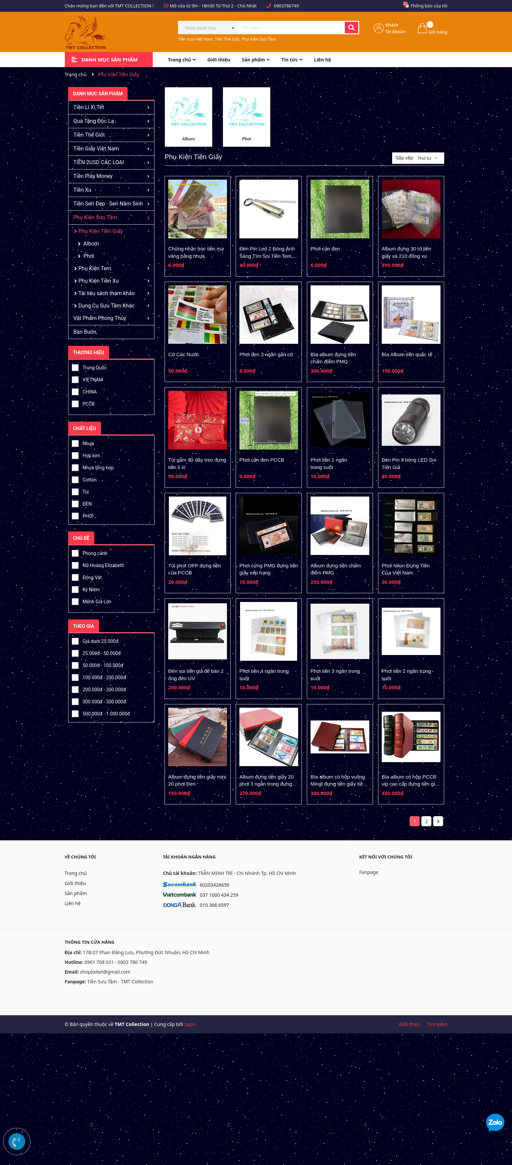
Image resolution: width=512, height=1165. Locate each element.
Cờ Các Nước (183, 354)
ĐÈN (82, 503)
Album (91, 243)
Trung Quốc (89, 366)
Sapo (189, 1024)
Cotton (84, 478)
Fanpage (368, 872)
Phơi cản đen (325, 248)
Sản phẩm (76, 893)
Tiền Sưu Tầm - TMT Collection (120, 981)
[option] (189, 117)
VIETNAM (87, 378)
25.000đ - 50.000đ (96, 652)
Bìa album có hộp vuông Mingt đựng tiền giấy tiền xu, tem (338, 784)
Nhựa (83, 442)
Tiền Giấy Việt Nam (96, 148)
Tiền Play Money (93, 176)
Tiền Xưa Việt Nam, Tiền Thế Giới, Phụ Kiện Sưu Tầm (227, 39)
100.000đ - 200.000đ (99, 676)
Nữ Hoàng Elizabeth (98, 564)
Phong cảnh (89, 552)
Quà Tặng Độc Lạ (94, 121)
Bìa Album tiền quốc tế (407, 354)
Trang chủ (76, 873)
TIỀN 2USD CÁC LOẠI (99, 162)
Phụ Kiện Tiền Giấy (101, 231)
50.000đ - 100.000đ (98, 664)
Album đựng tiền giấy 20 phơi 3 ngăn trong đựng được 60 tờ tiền (266, 784)
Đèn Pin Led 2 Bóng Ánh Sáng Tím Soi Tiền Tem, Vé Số (267, 256)
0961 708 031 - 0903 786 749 (115, 962)
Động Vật (87, 576)
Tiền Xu (82, 190)
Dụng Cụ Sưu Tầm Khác (107, 305)
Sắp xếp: (404, 157)
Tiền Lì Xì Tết (89, 107)
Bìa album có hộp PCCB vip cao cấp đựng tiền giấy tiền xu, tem (411, 784)
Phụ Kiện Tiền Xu (99, 281)
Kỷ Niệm (86, 588)
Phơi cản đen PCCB (261, 460)
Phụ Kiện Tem (95, 268)
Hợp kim (86, 454)
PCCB (83, 403)
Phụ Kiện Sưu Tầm (95, 217)
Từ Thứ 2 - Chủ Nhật (236, 6)
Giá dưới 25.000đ (95, 640)
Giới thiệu (75, 883)
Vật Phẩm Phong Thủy (100, 318)
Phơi (89, 256)
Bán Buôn (85, 332)
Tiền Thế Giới (89, 135)
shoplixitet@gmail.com (105, 972)
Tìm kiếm (437, 1024)
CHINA (84, 390)
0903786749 (286, 6)
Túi (80, 491)
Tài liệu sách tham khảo (107, 293)
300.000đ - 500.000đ (99, 700)
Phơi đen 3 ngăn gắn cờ (266, 354)
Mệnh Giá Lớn (91, 600)
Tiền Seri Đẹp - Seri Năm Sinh (108, 203)
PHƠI (83, 515)
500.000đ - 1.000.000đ (101, 712)
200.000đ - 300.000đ (99, 688)
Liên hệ (73, 903)
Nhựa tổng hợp (93, 466)
